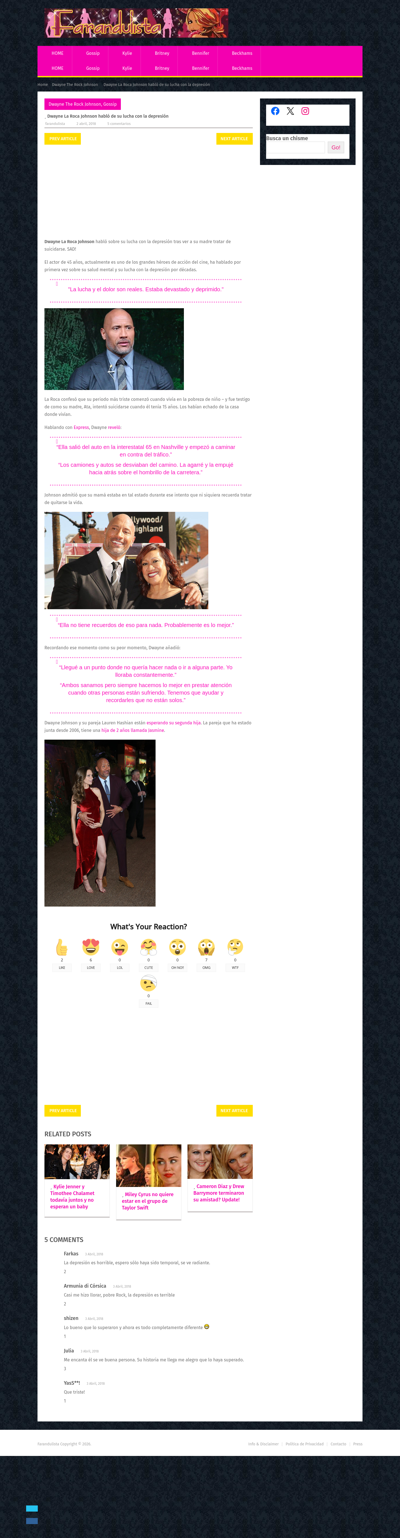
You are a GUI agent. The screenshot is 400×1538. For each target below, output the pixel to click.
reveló (114, 427)
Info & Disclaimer (263, 1444)
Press (357, 1444)
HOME (58, 53)
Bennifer (200, 53)
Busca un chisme (287, 138)
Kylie (127, 53)
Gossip (92, 53)
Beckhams (242, 53)
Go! (335, 147)
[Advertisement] (148, 192)
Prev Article (63, 138)
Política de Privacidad (305, 1444)
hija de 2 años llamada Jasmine (132, 730)
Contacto (338, 1444)
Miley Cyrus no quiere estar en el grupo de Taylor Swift (148, 1201)
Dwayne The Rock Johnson (75, 104)
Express (81, 427)
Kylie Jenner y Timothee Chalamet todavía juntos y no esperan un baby (72, 1197)
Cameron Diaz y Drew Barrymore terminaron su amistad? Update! (218, 1193)
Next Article (234, 138)
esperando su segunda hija (173, 722)
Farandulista (55, 124)
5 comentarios (119, 124)
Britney (162, 53)
